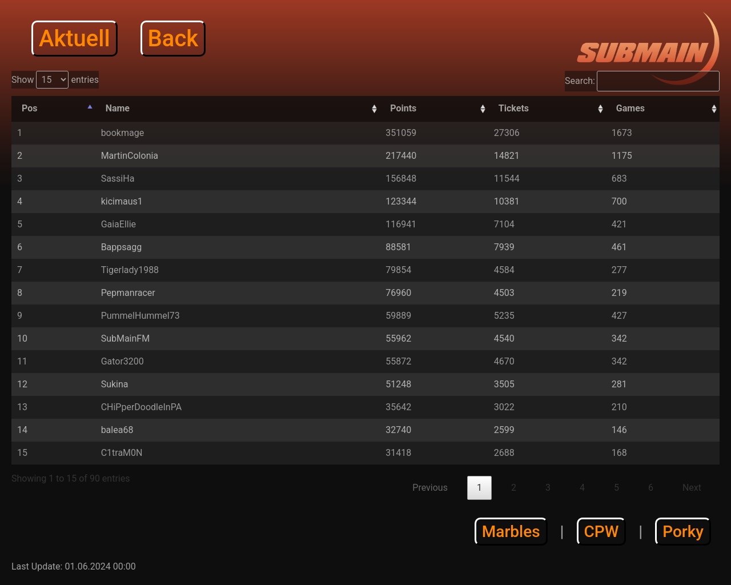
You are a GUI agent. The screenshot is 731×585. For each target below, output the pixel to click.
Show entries (55, 80)
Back (173, 38)
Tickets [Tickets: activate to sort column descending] (514, 108)
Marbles (511, 531)
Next (691, 487)
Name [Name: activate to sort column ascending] (118, 108)
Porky (683, 531)
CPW (601, 531)
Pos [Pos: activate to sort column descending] (29, 108)
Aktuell (74, 38)
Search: (642, 81)
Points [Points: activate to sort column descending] (403, 108)
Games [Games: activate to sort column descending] (630, 108)
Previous (430, 487)
